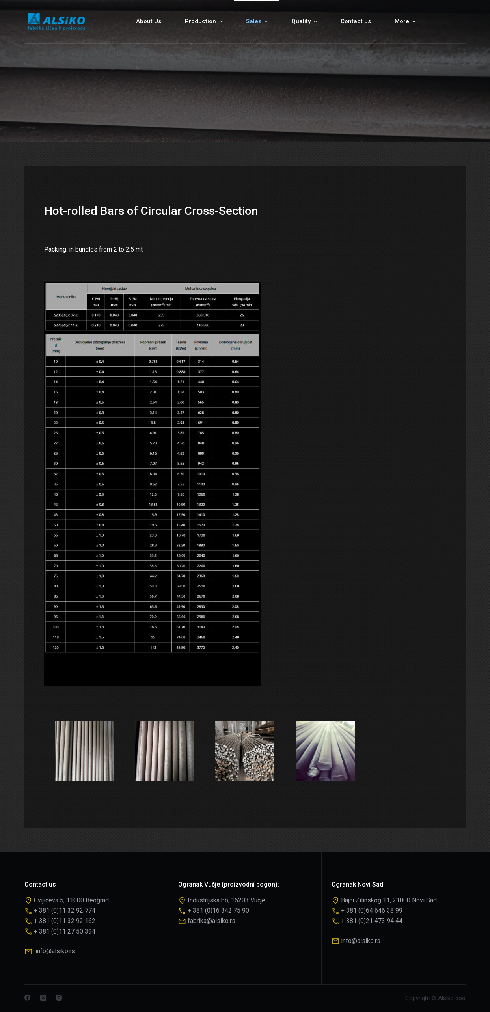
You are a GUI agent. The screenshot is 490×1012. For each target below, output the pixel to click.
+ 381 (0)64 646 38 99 (371, 910)
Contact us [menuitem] (356, 21)
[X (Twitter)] (43, 998)
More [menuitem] (406, 21)
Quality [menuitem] (305, 21)
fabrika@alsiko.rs (211, 920)
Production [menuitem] (204, 21)
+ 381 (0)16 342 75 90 (218, 910)
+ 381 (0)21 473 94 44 (371, 920)
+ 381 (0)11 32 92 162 (64, 920)
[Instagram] (59, 998)
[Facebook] (27, 998)
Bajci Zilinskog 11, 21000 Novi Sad (389, 900)
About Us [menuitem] (148, 21)
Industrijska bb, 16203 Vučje (226, 900)
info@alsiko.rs (55, 951)
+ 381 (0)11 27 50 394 (64, 931)
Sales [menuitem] (258, 21)
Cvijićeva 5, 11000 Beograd (71, 900)
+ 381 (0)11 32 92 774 (64, 910)
